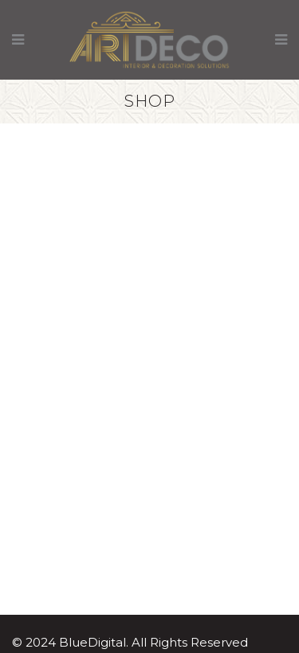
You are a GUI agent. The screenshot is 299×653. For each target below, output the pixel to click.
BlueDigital (92, 642)
